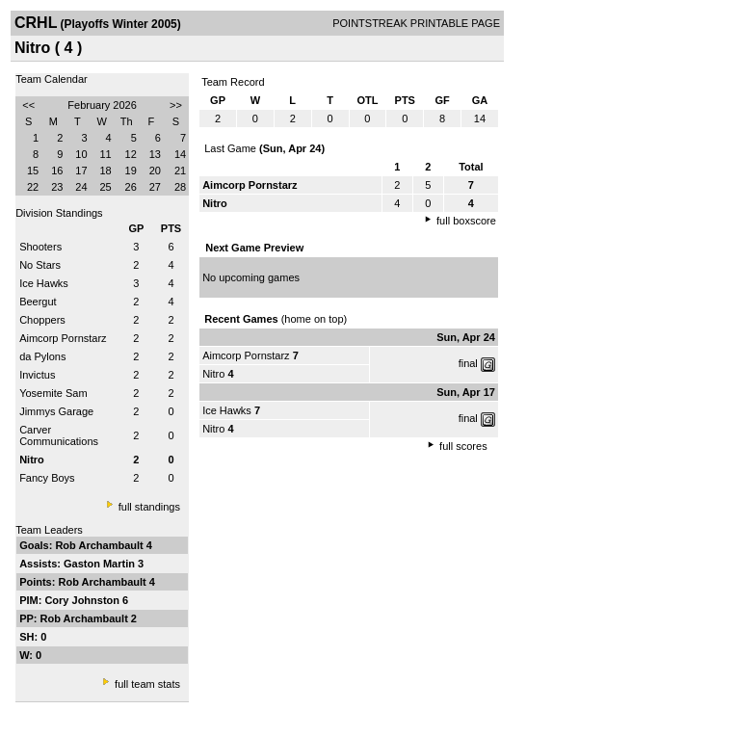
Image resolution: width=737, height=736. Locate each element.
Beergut (38, 301)
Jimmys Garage (56, 411)
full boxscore (466, 220)
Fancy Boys (46, 478)
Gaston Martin (101, 563)
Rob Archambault (100, 545)
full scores (463, 446)
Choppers (42, 320)
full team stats (147, 684)
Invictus (37, 375)
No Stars (40, 265)
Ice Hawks (43, 283)
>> (176, 105)
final (468, 363)
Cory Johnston (83, 600)
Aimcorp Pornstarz (62, 338)
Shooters (40, 246)
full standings (149, 507)
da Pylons (42, 356)
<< (28, 105)
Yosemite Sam (53, 393)
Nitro (213, 374)
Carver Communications (58, 435)
